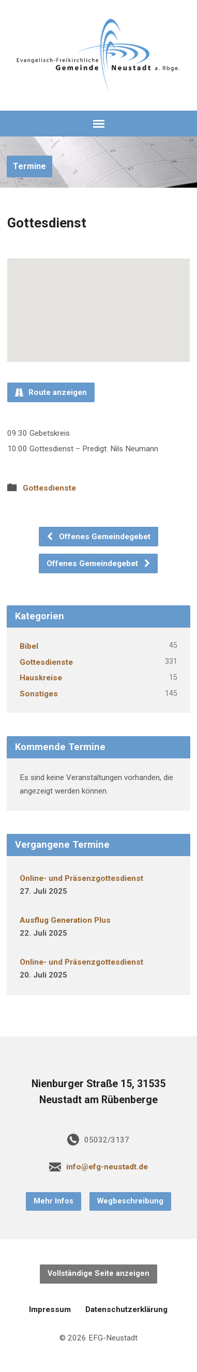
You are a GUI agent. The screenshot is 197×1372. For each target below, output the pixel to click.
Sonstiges (39, 693)
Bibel (29, 646)
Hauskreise (41, 677)
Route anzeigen (51, 392)
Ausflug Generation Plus (65, 920)
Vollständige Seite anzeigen (98, 1273)
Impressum (50, 1309)
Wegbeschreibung (130, 1201)
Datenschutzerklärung (126, 1309)
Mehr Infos (53, 1201)
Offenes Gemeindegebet (98, 536)
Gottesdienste (49, 488)
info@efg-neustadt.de (107, 1166)
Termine (29, 166)
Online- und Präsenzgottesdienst (81, 878)
